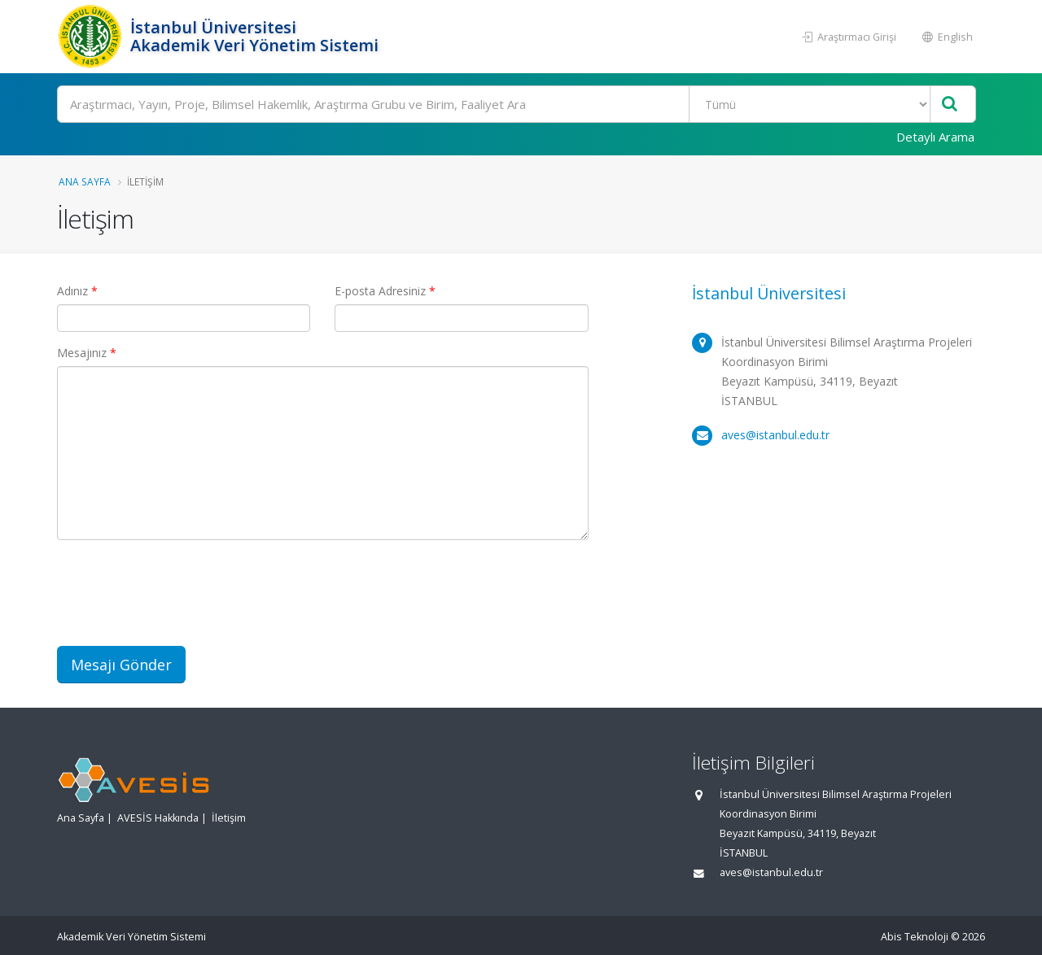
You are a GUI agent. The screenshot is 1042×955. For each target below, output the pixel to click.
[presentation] (180, 602)
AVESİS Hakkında (158, 818)
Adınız (77, 291)
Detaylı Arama (935, 137)
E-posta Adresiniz (385, 291)
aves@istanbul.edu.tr (775, 435)
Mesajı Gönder (121, 664)
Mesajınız (86, 352)
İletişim (229, 818)
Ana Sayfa (85, 181)
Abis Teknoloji (914, 937)
